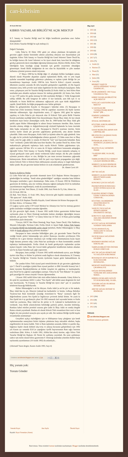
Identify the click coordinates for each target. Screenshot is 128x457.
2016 (92, 61)
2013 (92, 303)
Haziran (95, 68)
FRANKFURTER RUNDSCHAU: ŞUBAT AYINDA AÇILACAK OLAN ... (104, 188)
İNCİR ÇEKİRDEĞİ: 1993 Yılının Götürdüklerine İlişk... (104, 93)
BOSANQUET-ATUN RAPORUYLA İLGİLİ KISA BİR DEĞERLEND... (105, 260)
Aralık (94, 64)
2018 (92, 54)
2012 (92, 307)
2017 (92, 58)
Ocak (94, 81)
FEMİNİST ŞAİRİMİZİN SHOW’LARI (101, 117)
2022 (92, 40)
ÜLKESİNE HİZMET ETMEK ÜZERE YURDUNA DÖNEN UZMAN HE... (103, 196)
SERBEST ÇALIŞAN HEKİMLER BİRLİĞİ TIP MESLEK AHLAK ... (104, 166)
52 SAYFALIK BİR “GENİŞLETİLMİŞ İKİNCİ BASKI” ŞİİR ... (102, 110)
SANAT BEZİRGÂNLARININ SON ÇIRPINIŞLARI (104, 131)
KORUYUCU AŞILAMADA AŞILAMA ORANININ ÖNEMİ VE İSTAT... (104, 218)
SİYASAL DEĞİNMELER (101, 121)
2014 (92, 300)
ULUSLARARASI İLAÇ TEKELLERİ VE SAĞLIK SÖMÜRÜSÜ (102, 231)
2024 (92, 33)
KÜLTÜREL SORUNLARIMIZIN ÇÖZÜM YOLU (104, 125)
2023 (92, 37)
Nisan (94, 71)
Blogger (75, 446)
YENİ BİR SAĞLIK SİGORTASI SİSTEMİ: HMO (103, 285)
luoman (51, 446)
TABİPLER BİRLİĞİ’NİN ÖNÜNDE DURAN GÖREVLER (105, 248)
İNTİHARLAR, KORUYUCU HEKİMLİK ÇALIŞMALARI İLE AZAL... (104, 143)
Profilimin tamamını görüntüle (97, 320)
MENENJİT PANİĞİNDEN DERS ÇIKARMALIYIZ (104, 266)
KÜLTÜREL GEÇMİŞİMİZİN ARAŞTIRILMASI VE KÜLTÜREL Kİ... (102, 203)
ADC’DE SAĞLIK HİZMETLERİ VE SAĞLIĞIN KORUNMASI (104, 254)
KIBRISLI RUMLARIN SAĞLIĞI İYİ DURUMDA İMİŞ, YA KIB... (104, 279)
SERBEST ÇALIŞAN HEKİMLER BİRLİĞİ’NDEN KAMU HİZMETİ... (104, 177)
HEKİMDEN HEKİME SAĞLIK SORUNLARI (103, 243)
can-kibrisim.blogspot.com (99, 317)
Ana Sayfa (45, 428)
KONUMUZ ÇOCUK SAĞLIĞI (103, 183)
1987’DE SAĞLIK (98, 172)
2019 (92, 51)
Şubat (94, 78)
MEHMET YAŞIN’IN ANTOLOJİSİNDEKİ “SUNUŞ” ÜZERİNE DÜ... (104, 86)
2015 (92, 296)
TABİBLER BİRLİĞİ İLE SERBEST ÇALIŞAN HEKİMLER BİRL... (105, 160)
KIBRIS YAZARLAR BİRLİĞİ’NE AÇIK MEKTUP (104, 98)
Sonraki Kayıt (15, 428)
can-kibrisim (25, 11)
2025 (92, 30)
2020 (92, 47)
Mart (94, 75)
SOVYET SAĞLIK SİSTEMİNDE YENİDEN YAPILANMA (104, 224)
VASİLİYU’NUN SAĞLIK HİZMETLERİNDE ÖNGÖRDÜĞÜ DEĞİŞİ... (102, 211)
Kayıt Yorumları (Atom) (24, 432)
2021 (92, 44)
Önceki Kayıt (74, 428)
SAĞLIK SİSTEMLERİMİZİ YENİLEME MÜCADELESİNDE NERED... (104, 273)
